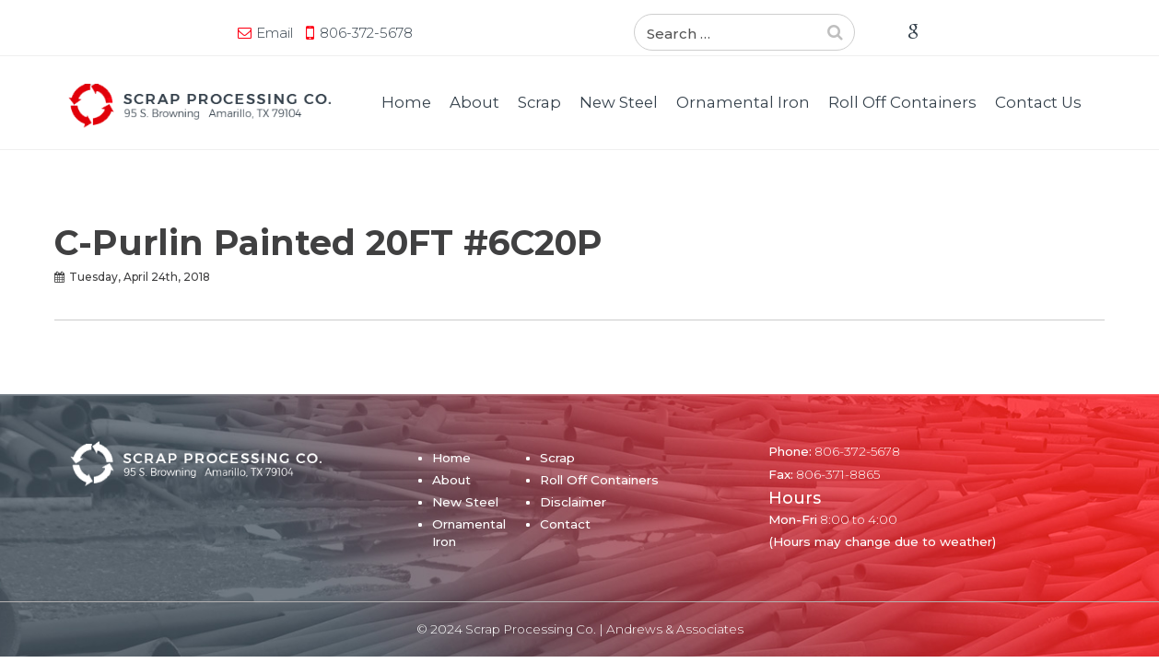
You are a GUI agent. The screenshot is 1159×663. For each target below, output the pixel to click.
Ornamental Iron (743, 102)
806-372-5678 (196, 32)
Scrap (539, 102)
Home (406, 102)
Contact (565, 524)
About (474, 102)
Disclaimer (573, 501)
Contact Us (1038, 102)
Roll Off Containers (902, 102)
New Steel (619, 102)
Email (105, 32)
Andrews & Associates (674, 629)
